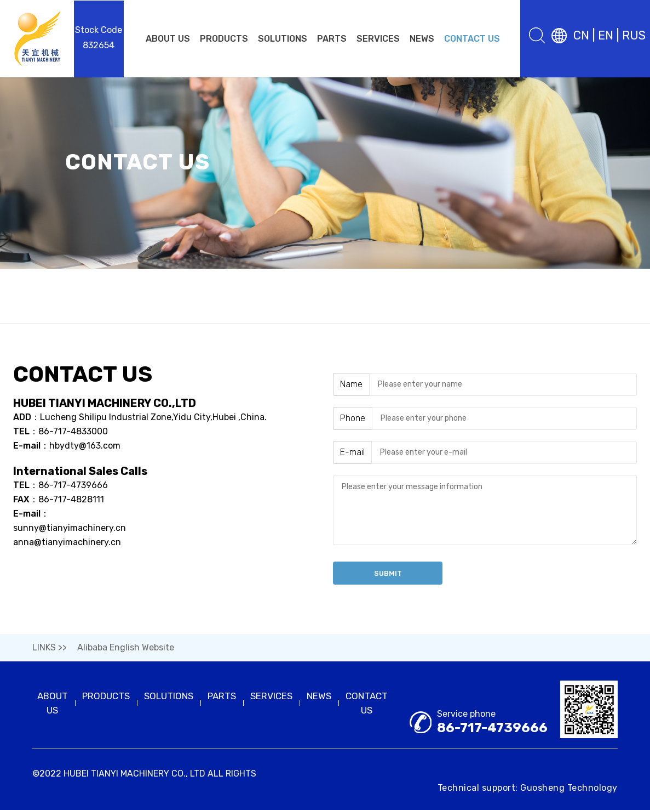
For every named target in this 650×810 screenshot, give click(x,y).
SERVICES (378, 38)
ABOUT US (168, 38)
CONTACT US (472, 38)
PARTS (332, 38)
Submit (388, 573)
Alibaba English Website (125, 647)
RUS (634, 35)
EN (605, 35)
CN (581, 35)
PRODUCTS (224, 38)
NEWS (422, 38)
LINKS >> (49, 647)
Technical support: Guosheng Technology (528, 788)
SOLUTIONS (282, 38)
